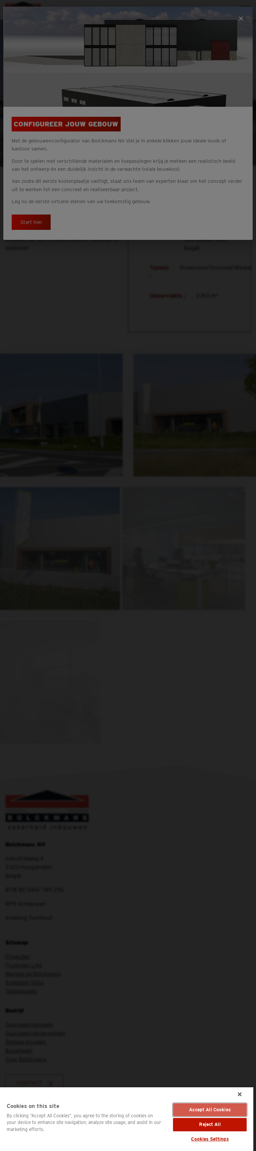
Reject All (209, 1124)
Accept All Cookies (210, 1109)
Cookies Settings (209, 1139)
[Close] (240, 1094)
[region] (126, 1119)
